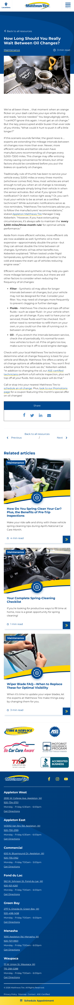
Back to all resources (18, 31)
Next (62, 437)
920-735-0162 (11, 858)
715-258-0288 (11, 968)
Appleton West (15, 792)
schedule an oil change (18, 388)
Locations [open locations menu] (6, 5)
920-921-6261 (11, 885)
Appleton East (14, 820)
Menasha (11, 931)
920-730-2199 (11, 830)
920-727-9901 (11, 941)
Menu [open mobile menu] (68, 6)
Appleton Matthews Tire (27, 214)
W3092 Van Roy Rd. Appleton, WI (22, 825)
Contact (32, 994)
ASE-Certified (43, 994)
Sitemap (22, 994)
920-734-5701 (11, 802)
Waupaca (11, 958)
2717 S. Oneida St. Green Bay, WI (21, 909)
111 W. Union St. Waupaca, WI (19, 964)
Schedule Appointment (37, 1000)
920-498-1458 (11, 913)
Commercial (13, 848)
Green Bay (12, 903)
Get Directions (12, 811)
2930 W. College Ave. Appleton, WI (23, 798)
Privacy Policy (10, 994)
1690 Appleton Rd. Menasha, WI (21, 936)
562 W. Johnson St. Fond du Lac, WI (23, 881)
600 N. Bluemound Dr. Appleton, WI (24, 853)
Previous (14, 437)
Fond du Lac (13, 875)
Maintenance (12, 50)
